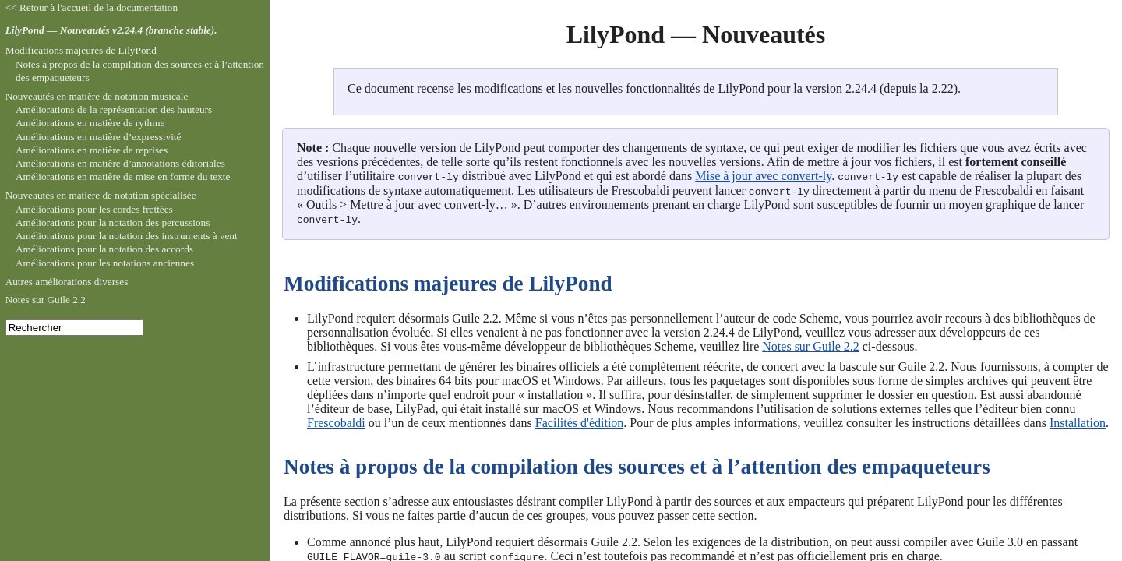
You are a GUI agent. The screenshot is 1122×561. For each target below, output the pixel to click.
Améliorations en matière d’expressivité (99, 137)
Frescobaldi (336, 421)
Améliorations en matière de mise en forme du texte (123, 176)
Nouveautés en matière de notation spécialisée (100, 195)
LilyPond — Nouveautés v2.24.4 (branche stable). (111, 30)
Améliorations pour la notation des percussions (113, 222)
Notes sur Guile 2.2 (810, 344)
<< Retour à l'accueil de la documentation (91, 7)
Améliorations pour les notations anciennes (105, 263)
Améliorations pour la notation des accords (104, 249)
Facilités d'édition (579, 421)
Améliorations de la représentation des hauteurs (114, 109)
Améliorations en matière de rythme (90, 123)
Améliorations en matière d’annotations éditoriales (120, 163)
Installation (1078, 421)
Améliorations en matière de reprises (92, 150)
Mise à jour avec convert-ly (763, 175)
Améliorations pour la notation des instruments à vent (127, 236)
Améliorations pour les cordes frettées (94, 209)
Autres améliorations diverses (67, 282)
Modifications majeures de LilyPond (81, 50)
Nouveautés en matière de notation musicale (97, 96)
